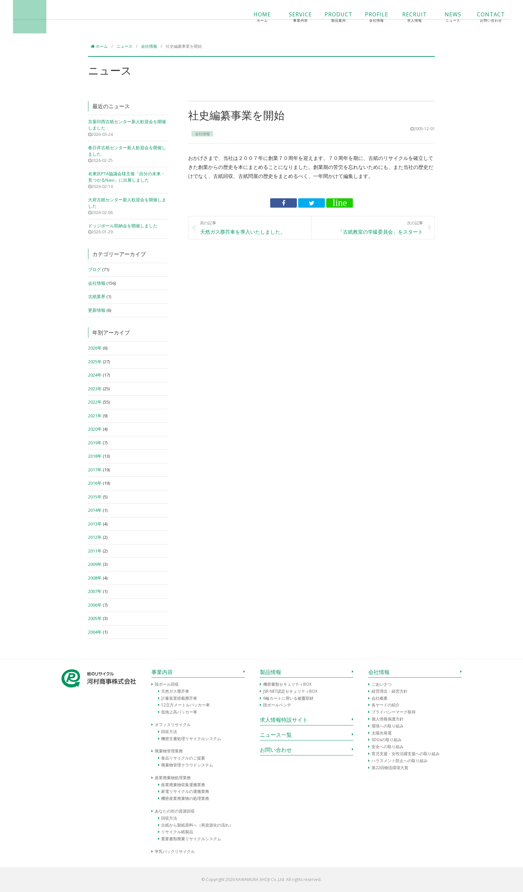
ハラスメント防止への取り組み (400, 760)
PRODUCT (290, 17)
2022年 (95, 402)
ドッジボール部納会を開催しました (122, 226)
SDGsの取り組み (387, 739)
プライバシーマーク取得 (394, 712)
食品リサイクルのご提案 (183, 758)
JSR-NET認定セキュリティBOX (290, 691)
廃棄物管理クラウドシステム (187, 765)
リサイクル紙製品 (177, 832)
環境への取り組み (388, 726)
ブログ (94, 269)
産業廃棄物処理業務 (173, 777)
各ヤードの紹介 (386, 705)
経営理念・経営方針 (390, 691)
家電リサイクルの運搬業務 (185, 791)
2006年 (95, 605)
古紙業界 (96, 296)
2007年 (95, 591)
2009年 (95, 564)
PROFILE (328, 17)
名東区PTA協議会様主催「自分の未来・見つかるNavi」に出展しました (126, 177)
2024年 (95, 375)
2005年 (95, 618)
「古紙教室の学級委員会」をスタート (370, 227)
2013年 (95, 524)
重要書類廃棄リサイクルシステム (191, 839)
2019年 (95, 443)
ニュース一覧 (276, 734)
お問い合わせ (276, 749)
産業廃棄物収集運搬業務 (183, 785)
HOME (214, 17)
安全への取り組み (388, 746)
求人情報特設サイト (284, 719)
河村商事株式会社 (78, 16)
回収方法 (169, 731)
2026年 (95, 348)
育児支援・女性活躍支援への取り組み (406, 753)
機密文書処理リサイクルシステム (191, 738)
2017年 (95, 470)
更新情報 (96, 310)
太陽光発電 (382, 733)
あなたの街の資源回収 (175, 811)
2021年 (95, 416)
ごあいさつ (382, 684)
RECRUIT (366, 17)
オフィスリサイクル (173, 724)
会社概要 (380, 698)
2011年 (95, 551)
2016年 (95, 483)
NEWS (404, 17)
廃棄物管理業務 (169, 751)
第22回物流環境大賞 (390, 767)
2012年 (95, 537)
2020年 (95, 429)
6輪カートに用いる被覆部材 (288, 698)
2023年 (95, 389)
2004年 (95, 632)
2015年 (95, 497)
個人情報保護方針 (388, 719)
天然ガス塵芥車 (175, 691)
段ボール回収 (167, 684)
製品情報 (270, 672)
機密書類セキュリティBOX (287, 684)
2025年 (95, 362)
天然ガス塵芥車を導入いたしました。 (253, 227)
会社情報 (96, 283)
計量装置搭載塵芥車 (179, 698)
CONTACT (443, 17)
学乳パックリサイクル (175, 851)
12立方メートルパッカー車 (185, 705)
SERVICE (252, 17)
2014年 (95, 510)
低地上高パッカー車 (179, 712)
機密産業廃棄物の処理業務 (185, 798)
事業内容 (162, 672)
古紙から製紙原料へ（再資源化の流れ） (197, 825)
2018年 (95, 456)
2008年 (95, 578)
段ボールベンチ (277, 705)
